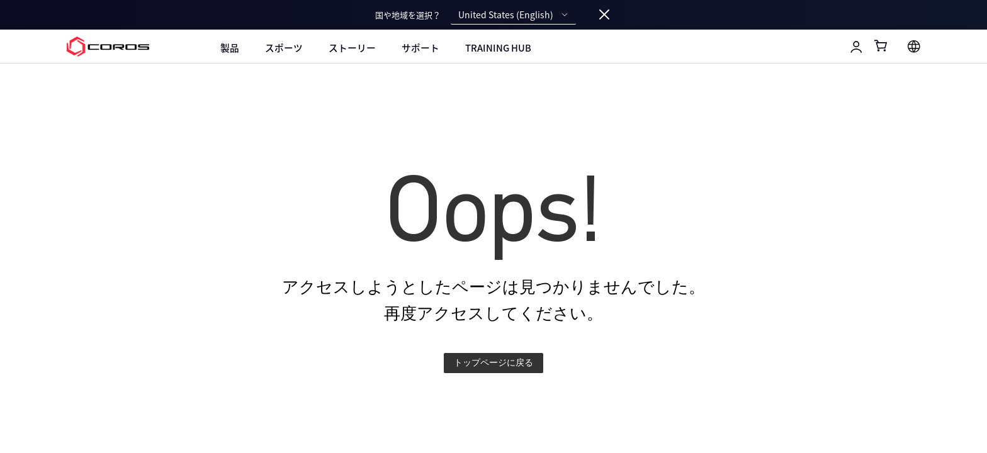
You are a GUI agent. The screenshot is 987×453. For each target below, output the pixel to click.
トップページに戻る (493, 362)
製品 (229, 48)
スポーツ (284, 48)
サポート (420, 48)
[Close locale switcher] (604, 15)
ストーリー (352, 48)
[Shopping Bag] (881, 45)
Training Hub (498, 48)
